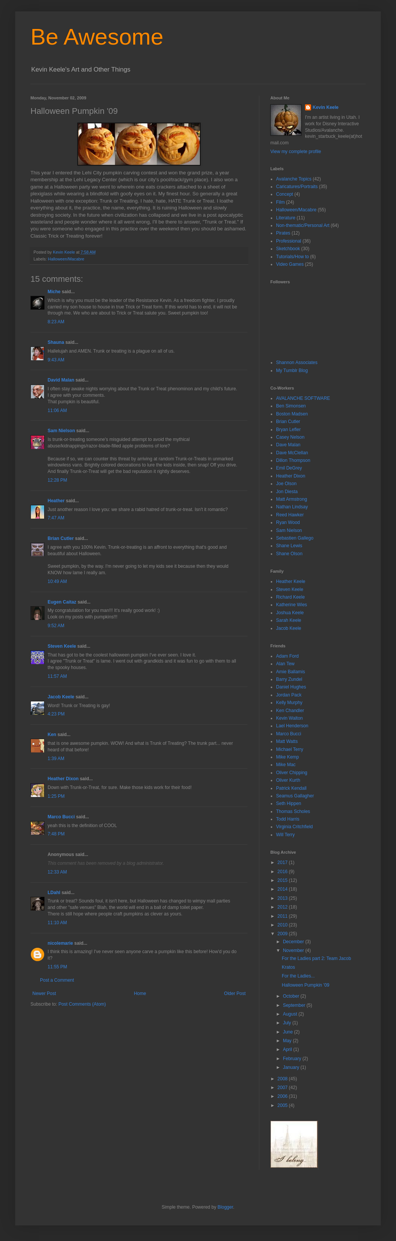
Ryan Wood (288, 522)
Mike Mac (285, 764)
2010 (283, 925)
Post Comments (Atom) (82, 1004)
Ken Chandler (290, 710)
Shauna (56, 342)
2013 (283, 898)
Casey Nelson (290, 437)
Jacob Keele (61, 697)
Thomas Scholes (293, 811)
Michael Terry (289, 749)
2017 (283, 862)
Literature (285, 217)
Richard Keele (290, 597)
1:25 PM (56, 796)
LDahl (54, 892)
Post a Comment (57, 980)
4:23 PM (56, 714)
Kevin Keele (326, 107)
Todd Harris (287, 819)
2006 (283, 1096)
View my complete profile (295, 151)
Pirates (283, 233)
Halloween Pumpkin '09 (305, 985)
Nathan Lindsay (292, 506)
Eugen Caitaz (62, 602)
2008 (283, 1078)
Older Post (235, 993)
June (288, 1032)
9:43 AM (56, 360)
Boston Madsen (292, 414)
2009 (283, 933)
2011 (283, 916)
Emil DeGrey (289, 468)
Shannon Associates (297, 362)
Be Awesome (96, 37)
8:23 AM (56, 321)
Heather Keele (290, 581)
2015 (283, 880)
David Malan (61, 380)
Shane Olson (289, 553)
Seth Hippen (288, 803)
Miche (54, 291)
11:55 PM (57, 966)
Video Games (290, 264)
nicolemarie (60, 943)
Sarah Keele (288, 620)
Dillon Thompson (293, 460)
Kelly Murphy (289, 702)
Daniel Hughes (291, 687)
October (291, 996)
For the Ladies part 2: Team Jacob (316, 958)
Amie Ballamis (290, 671)
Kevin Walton (289, 718)
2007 (283, 1087)
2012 (283, 907)
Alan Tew (285, 663)
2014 (283, 889)
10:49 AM (57, 581)
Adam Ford (287, 656)
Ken (52, 734)
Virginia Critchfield (294, 826)
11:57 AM (57, 676)
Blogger (225, 1207)
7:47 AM (56, 518)
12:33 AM (57, 872)
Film (280, 202)
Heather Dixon (63, 778)
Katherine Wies (291, 604)
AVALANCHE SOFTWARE (303, 398)
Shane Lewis (289, 545)
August (291, 1014)
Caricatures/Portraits (297, 186)
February (292, 1058)
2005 (283, 1105)
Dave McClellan (292, 452)
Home (140, 993)
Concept (284, 194)
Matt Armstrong (291, 499)
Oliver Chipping (291, 772)
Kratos (288, 967)
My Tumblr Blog (292, 370)
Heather (56, 500)
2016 (283, 871)
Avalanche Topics (293, 179)
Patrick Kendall (291, 788)
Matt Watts (287, 741)
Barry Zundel (289, 679)
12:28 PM (57, 480)
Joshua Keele (290, 612)
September (295, 1005)
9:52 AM (56, 625)
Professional (288, 241)
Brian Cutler (61, 538)
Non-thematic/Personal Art (302, 225)
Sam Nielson (61, 430)
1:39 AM (56, 758)
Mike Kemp (287, 757)
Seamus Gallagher (295, 796)
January (291, 1067)
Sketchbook (288, 248)
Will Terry (285, 834)
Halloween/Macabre (66, 259)
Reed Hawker (290, 514)
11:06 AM (57, 410)
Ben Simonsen (291, 406)
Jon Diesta (287, 491)
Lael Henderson (292, 725)
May (288, 1040)
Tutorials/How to (292, 256)
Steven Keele (62, 646)
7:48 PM (56, 834)
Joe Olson (286, 483)
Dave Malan (288, 444)
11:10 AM (57, 922)
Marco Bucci (61, 816)
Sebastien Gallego (294, 538)
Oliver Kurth (288, 780)
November (294, 950)
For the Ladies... (298, 976)
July (287, 1022)
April (288, 1049)
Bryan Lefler (288, 429)
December (294, 941)
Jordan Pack (289, 695)
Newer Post (44, 993)
